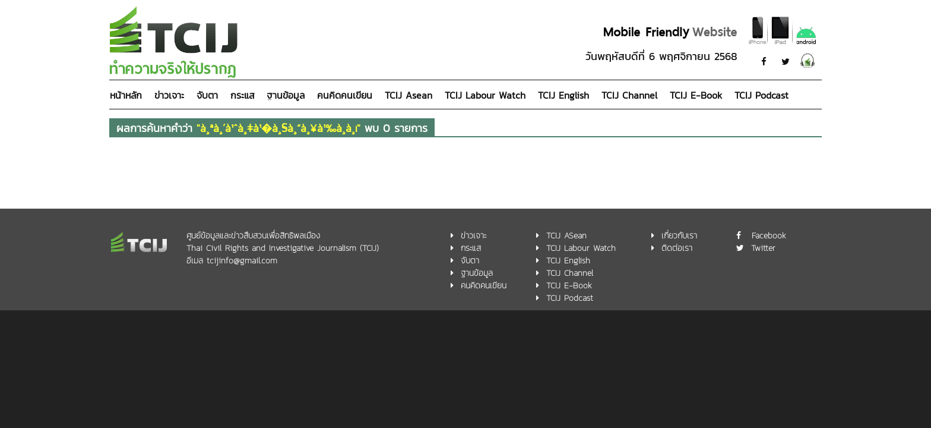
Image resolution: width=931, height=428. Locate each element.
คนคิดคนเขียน (344, 95)
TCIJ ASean (566, 235)
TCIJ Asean (408, 95)
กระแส (242, 95)
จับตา (207, 95)
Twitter (763, 248)
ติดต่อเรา (676, 248)
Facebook (769, 235)
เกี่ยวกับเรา (679, 235)
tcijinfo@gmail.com (242, 260)
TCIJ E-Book (696, 95)
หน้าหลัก (126, 95)
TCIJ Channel (629, 95)
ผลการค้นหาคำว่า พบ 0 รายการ (272, 128)
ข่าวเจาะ (169, 95)
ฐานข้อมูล (286, 95)
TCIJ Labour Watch (485, 95)
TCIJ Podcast (761, 95)
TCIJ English (563, 95)
